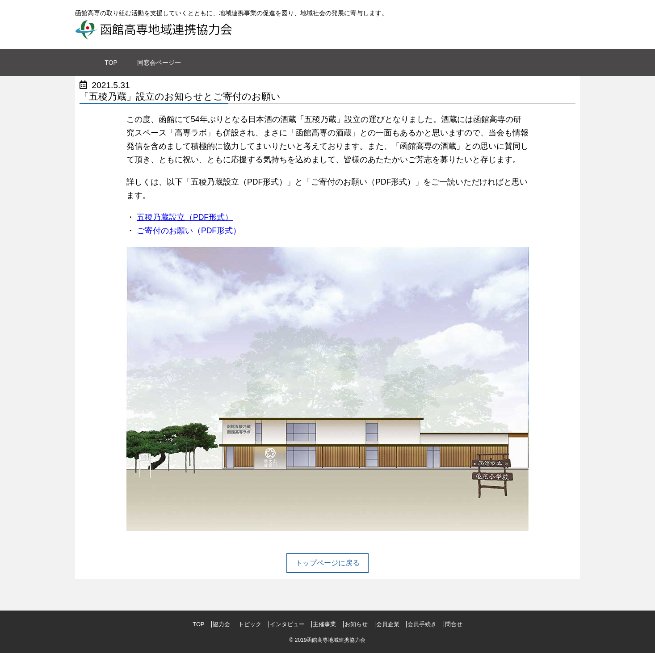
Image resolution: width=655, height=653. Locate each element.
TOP (199, 624)
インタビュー (288, 624)
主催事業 (325, 624)
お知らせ (356, 624)
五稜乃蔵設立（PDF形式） (185, 217)
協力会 (222, 624)
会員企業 (388, 624)
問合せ (453, 624)
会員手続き (422, 624)
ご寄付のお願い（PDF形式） (189, 230)
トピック (250, 624)
